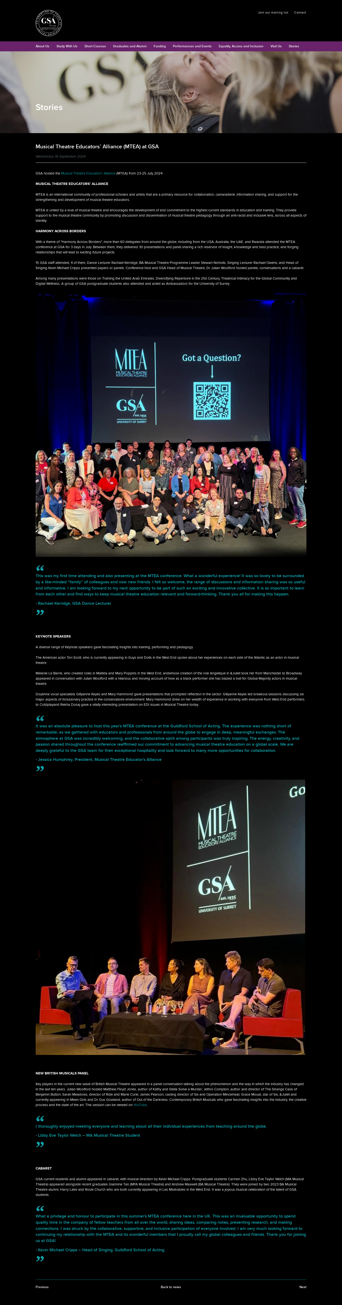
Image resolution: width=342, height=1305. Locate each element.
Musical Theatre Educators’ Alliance (88, 173)
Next (302, 1287)
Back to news (171, 1287)
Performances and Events (192, 46)
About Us (42, 46)
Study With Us (67, 46)
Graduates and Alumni (130, 46)
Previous (42, 1287)
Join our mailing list (273, 12)
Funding (160, 46)
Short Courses (95, 46)
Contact (300, 12)
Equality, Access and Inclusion (241, 46)
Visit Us (276, 46)
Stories (294, 46)
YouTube (140, 1105)
